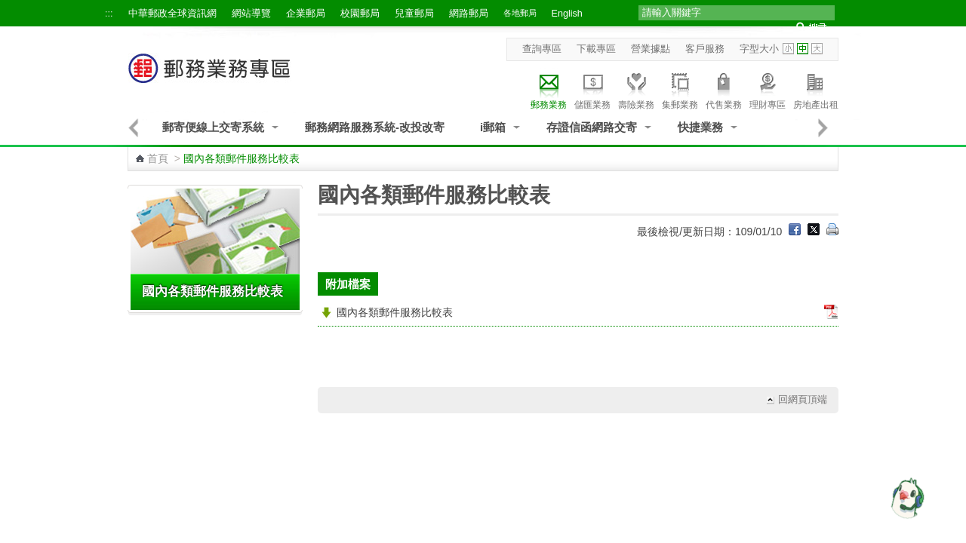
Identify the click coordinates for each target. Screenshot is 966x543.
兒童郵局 (414, 13)
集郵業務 (680, 89)
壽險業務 (636, 89)
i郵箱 (493, 127)
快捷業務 (700, 127)
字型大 (817, 48)
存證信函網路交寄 (591, 127)
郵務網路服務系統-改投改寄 (375, 127)
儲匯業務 (592, 89)
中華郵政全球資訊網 (172, 13)
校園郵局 (360, 13)
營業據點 (650, 49)
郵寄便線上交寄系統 (213, 127)
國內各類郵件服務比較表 (212, 291)
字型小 (788, 48)
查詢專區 (541, 49)
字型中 (802, 48)
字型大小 (759, 49)
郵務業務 (549, 89)
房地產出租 (815, 89)
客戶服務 (704, 49)
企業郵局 (305, 13)
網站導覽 (251, 13)
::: (109, 13)
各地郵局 (520, 12)
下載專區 (596, 49)
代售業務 (724, 89)
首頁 (157, 158)
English (567, 13)
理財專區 (767, 89)
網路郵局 (468, 13)
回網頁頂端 (802, 399)
